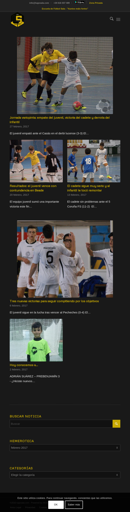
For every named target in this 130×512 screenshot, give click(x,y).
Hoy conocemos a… (24, 365)
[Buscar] (110, 19)
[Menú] (118, 19)
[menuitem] (39, 3)
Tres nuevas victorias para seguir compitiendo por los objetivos (54, 301)
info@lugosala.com (39, 3)
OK (56, 504)
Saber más (74, 504)
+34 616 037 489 (62, 3)
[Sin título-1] (54, 19)
